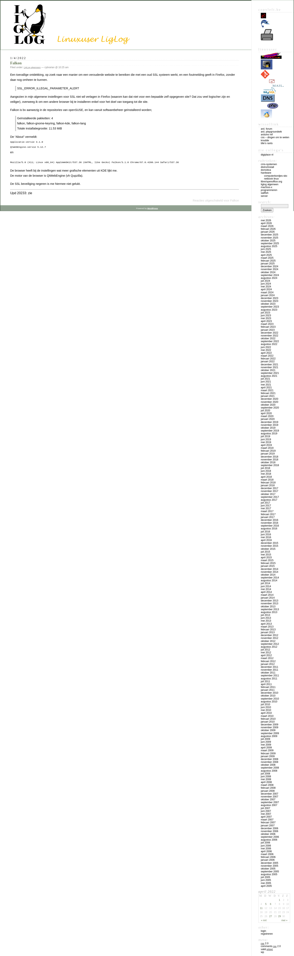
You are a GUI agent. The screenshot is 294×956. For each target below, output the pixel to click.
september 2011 (270, 675)
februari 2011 (268, 687)
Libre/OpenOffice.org (271, 181)
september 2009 (270, 733)
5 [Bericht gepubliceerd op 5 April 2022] (266, 904)
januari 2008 (268, 791)
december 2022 (269, 332)
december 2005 (269, 863)
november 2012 (269, 638)
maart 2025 (267, 257)
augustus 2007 (269, 805)
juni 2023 (266, 315)
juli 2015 (265, 551)
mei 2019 (266, 442)
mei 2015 (266, 554)
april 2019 (266, 445)
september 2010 (270, 698)
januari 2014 (268, 597)
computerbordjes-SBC (275, 175)
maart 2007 (267, 819)
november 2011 (269, 669)
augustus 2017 (269, 499)
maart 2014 (267, 595)
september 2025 (270, 243)
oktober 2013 (268, 606)
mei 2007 (266, 814)
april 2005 (266, 886)
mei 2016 (266, 537)
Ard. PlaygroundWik (271, 131)
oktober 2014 (268, 574)
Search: (264, 202)
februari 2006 (268, 857)
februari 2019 (268, 450)
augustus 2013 (269, 612)
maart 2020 (267, 416)
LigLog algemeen (32, 67)
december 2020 (269, 399)
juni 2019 (266, 439)
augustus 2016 (269, 528)
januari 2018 (268, 485)
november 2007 (269, 796)
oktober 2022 (268, 338)
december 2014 (269, 569)
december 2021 (269, 364)
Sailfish (265, 193)
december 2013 (269, 600)
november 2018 (269, 459)
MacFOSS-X (266, 187)
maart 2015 (267, 560)
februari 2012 (268, 661)
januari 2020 (268, 419)
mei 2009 (266, 744)
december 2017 (269, 488)
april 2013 (266, 623)
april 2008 (266, 782)
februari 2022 (268, 358)
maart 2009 (267, 750)
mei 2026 (266, 220)
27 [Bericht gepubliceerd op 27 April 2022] (270, 916)
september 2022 (270, 341)
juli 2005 (265, 877)
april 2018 (266, 476)
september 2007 (270, 802)
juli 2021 (265, 378)
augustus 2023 (269, 309)
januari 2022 (268, 361)
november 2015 (269, 545)
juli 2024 (265, 280)
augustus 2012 (269, 646)
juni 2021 (266, 381)
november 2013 (269, 603)
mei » (284, 920)
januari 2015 (268, 566)
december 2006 (269, 828)
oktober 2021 (268, 370)
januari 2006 (268, 860)
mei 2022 (266, 350)
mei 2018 (266, 473)
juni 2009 (266, 741)
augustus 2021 (269, 376)
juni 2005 (266, 880)
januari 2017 (268, 517)
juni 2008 (266, 776)
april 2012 (266, 655)
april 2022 (266, 353)
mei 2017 (266, 508)
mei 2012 (266, 652)
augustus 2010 (269, 701)
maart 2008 (267, 785)
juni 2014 (266, 586)
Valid (267, 949)
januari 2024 (268, 295)
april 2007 (266, 816)
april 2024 (266, 289)
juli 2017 (265, 502)
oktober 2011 (268, 672)
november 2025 (269, 237)
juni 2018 (266, 471)
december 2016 (269, 520)
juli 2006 (265, 842)
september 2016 (270, 525)
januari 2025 (268, 263)
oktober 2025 (268, 240)
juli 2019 (265, 436)
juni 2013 (266, 618)
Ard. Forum (266, 128)
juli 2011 (265, 681)
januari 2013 (268, 632)
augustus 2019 (269, 433)
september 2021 (270, 373)
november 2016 (269, 522)
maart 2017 (267, 511)
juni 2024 (266, 283)
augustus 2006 (269, 839)
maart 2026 (267, 226)
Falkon (16, 63)
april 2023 (266, 321)
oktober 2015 (268, 549)
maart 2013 (267, 626)
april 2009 (266, 747)
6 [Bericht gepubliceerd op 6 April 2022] (270, 904)
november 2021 (269, 367)
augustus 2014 (269, 580)
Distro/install (267, 167)
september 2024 (270, 275)
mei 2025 (266, 252)
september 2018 (270, 465)
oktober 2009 (268, 730)
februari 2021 (268, 393)
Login (263, 931)
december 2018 (269, 456)
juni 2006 (266, 845)
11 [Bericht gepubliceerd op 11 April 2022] (261, 908)
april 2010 (266, 713)
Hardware (266, 172)
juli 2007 (265, 808)
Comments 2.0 (271, 946)
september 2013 (270, 609)
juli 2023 (265, 312)
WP (262, 952)
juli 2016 (265, 531)
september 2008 (270, 767)
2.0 (265, 943)
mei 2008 (266, 779)
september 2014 (270, 577)
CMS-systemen (269, 164)
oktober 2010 (268, 695)
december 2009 (269, 724)
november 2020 (269, 402)
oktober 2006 (268, 834)
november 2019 (269, 425)
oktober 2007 (268, 799)
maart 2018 (267, 479)
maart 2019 (267, 448)
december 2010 (269, 692)
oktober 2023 (268, 303)
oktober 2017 (268, 494)
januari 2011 (268, 690)
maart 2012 (267, 658)
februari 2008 (268, 787)
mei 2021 (266, 384)
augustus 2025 (269, 246)
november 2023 (269, 301)
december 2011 (269, 667)
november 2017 (269, 491)
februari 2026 (268, 229)
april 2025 (266, 255)
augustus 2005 (269, 874)
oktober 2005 (268, 868)
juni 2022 (266, 347)
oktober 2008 (268, 764)
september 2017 (270, 497)
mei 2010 (266, 710)
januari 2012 (268, 664)
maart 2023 (267, 324)
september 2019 (270, 430)
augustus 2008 (269, 770)
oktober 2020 (268, 404)
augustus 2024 (269, 278)
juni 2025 (266, 249)
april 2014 (266, 592)
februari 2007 (268, 822)
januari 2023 (268, 330)
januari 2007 (268, 825)
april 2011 (266, 684)
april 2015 (266, 557)
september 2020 (270, 407)
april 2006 (266, 851)
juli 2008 (265, 773)
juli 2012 (265, 649)
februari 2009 (268, 753)
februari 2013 (268, 629)
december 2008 (269, 759)
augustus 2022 (269, 344)
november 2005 (269, 865)
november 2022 (269, 335)
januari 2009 (268, 756)
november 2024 (269, 269)
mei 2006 (266, 848)
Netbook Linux (271, 178)
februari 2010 (268, 718)
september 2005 (270, 871)
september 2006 (270, 837)
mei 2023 (266, 318)
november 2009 (269, 727)
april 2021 (266, 387)
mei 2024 (266, 286)
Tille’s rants (267, 143)
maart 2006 (267, 854)
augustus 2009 (269, 736)
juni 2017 (266, 505)
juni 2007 (266, 811)
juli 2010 (265, 704)
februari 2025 (268, 260)
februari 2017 (268, 514)
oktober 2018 (268, 462)
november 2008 (269, 762)
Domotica (266, 170)
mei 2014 (266, 589)
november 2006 (269, 831)
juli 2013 (265, 615)
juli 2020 (265, 410)
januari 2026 (268, 231)
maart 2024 (267, 292)
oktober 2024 (268, 272)
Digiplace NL (267, 154)
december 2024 (269, 266)
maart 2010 (267, 716)
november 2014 (269, 572)
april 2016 (266, 540)
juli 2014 (265, 583)
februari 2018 (268, 482)
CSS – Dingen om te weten (275, 137)
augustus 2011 (269, 678)
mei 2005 (266, 883)
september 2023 (270, 306)
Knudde (265, 140)
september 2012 (270, 644)
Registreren (267, 933)
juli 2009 (265, 739)
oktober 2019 (268, 427)
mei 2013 (266, 620)
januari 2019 (268, 453)
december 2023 (269, 298)
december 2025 (269, 234)
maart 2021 (267, 390)
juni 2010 (266, 707)
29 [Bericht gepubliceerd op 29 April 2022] (279, 916)
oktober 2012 (268, 641)
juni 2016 (266, 534)
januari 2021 (268, 396)
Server (264, 196)
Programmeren (269, 190)
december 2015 (269, 543)
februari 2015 (268, 563)
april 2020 (266, 413)
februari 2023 (268, 326)
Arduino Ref (267, 134)
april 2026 (266, 223)
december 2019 (269, 422)
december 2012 (269, 635)
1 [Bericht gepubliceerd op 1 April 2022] (279, 900)
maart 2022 (267, 355)
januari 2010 (268, 721)
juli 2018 (265, 468)
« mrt (263, 920)
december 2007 (269, 793)
